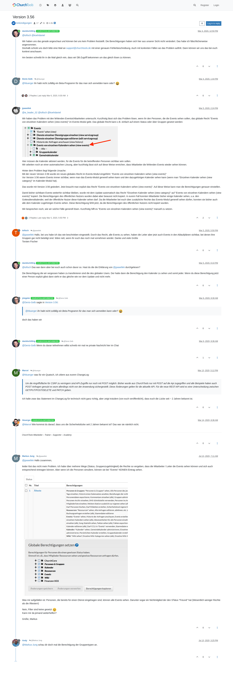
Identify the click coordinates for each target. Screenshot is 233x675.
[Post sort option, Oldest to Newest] (202, 23)
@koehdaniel (38, 35)
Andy (24, 640)
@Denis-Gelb (29, 302)
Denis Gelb (27, 79)
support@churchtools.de (78, 48)
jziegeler (26, 298)
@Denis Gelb (62, 298)
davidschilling (28, 31)
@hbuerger (39, 79)
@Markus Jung (35, 640)
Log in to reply (213, 23)
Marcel (25, 370)
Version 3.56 (51, 302)
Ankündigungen (24, 23)
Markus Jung (28, 456)
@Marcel (26, 424)
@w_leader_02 (29, 112)
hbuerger (26, 420)
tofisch (25, 230)
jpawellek (26, 108)
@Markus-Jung (30, 644)
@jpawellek (36, 230)
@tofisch (26, 35)
